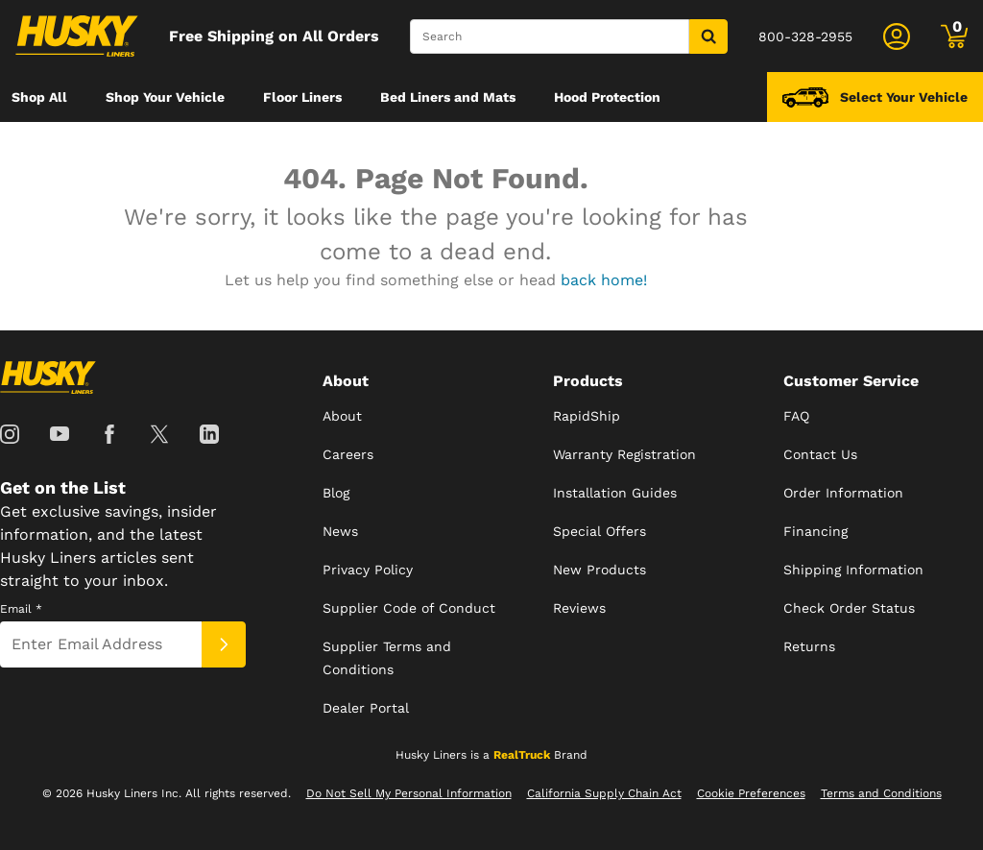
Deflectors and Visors (82, 147)
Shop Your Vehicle (165, 97)
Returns (809, 646)
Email (21, 609)
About (342, 416)
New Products (599, 569)
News (340, 531)
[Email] (101, 644)
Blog (336, 492)
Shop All (39, 97)
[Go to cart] (954, 36)
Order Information (843, 492)
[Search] (549, 36)
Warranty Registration (624, 454)
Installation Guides (615, 492)
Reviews (579, 608)
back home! (604, 280)
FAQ (796, 416)
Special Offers (599, 531)
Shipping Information (853, 569)
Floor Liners (302, 97)
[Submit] (224, 644)
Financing (815, 531)
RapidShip (586, 416)
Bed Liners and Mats (447, 97)
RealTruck (521, 755)
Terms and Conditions (881, 793)
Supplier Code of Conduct (409, 608)
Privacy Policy (368, 569)
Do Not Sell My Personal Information (409, 793)
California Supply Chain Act (604, 793)
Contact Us (820, 454)
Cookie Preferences (751, 793)
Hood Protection (607, 97)
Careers (348, 454)
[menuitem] (39, 97)
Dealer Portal (366, 708)
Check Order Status (849, 608)
